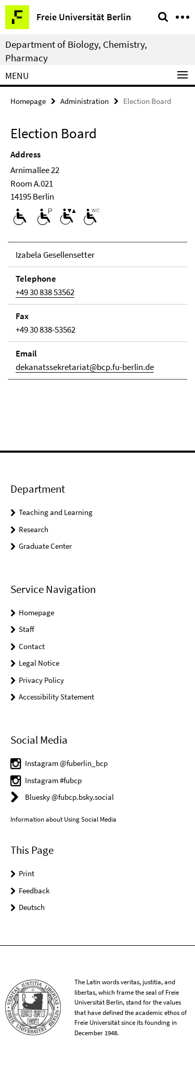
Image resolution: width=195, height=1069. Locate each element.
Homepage (28, 101)
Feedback (34, 890)
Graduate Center (45, 546)
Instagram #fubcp (53, 780)
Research (33, 529)
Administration (84, 101)
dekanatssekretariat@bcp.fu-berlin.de (85, 367)
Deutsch (32, 907)
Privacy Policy (41, 680)
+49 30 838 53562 (45, 292)
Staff (26, 629)
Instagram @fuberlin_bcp (66, 763)
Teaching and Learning (56, 512)
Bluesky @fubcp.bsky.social (69, 797)
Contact (32, 646)
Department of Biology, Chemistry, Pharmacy (76, 51)
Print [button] (26, 873)
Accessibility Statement (56, 697)
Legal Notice (39, 663)
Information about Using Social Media (63, 819)
